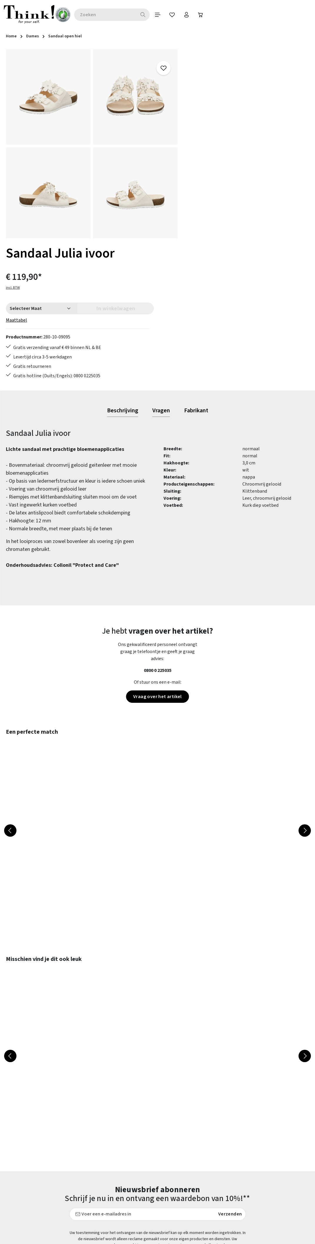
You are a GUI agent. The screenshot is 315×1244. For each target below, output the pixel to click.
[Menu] (161, 14)
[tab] (122, 264)
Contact (119, 1135)
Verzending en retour (132, 1188)
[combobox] (108, 14)
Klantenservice (126, 1145)
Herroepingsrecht (208, 1156)
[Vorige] (10, 684)
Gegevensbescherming (213, 1145)
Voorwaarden (203, 1166)
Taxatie (197, 1209)
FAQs (195, 1124)
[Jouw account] (190, 14)
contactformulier (45, 1148)
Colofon (198, 1135)
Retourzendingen (128, 1177)
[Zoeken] (146, 14)
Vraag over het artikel (157, 550)
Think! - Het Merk (207, 1198)
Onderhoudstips (127, 1166)
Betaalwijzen (124, 1124)
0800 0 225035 (157, 524)
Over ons (198, 1177)
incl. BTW (197, 86)
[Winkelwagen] (205, 14)
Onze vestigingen (207, 1188)
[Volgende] (305, 684)
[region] (92, 143)
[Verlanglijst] (175, 14)
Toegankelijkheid (128, 1198)
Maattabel (200, 119)
